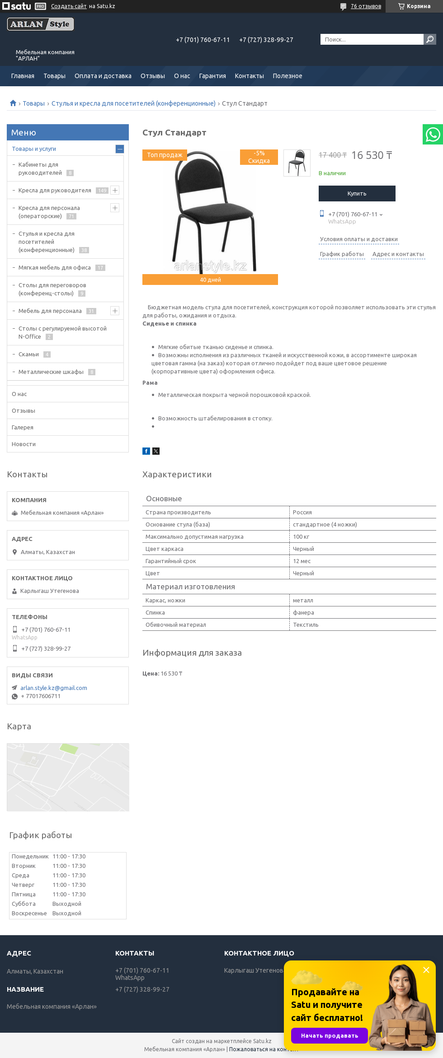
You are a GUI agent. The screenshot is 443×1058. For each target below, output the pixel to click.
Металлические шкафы (51, 371)
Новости (24, 444)
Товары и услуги (34, 148)
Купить (357, 193)
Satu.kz (262, 1041)
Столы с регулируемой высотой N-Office (63, 332)
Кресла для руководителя (55, 190)
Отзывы (153, 75)
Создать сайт (69, 6)
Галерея (22, 427)
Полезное (287, 75)
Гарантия (212, 75)
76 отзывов (366, 6)
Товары (54, 75)
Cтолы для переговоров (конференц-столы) (52, 289)
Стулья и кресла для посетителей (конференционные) (134, 103)
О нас (182, 75)
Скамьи (29, 354)
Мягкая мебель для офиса (55, 267)
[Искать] (430, 39)
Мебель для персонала (50, 311)
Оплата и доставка (103, 75)
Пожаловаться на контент (264, 1049)
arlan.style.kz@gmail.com (53, 688)
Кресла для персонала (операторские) (49, 212)
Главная (22, 75)
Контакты (249, 75)
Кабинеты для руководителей (40, 168)
